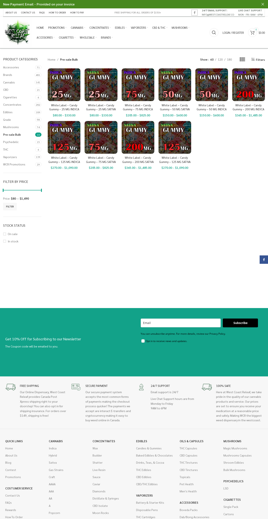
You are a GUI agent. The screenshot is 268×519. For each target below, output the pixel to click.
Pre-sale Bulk (12, 134)
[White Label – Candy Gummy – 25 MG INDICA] (64, 84)
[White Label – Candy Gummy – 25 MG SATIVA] (101, 84)
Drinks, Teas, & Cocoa (150, 462)
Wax (95, 448)
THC (5, 149)
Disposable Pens (147, 510)
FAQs (8, 502)
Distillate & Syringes (106, 498)
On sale (13, 234)
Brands (7, 75)
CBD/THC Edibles (147, 484)
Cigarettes (10, 97)
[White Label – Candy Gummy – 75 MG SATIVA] (101, 137)
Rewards (10, 510)
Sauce (96, 477)
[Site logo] (17, 32)
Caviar (96, 484)
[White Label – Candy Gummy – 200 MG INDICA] (248, 84)
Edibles (8, 112)
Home (51, 59)
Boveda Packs (189, 510)
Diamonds (99, 491)
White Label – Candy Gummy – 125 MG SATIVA (175, 160)
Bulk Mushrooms (234, 470)
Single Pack (230, 507)
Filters (260, 59)
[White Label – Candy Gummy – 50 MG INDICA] (211, 84)
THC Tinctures (189, 462)
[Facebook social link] (194, 12)
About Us (11, 455)
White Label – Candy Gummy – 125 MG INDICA (64, 160)
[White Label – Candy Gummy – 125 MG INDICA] (64, 137)
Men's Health (188, 491)
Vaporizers (10, 157)
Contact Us (12, 495)
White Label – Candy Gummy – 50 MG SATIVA (175, 107)
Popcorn (54, 513)
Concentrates (12, 104)
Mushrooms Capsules (237, 455)
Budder (97, 455)
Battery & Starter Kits (150, 502)
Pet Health (187, 484)
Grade (7, 119)
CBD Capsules (188, 455)
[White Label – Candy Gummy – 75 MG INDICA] (138, 84)
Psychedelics (233, 481)
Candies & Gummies (149, 448)
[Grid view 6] (242, 59)
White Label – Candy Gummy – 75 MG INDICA (138, 107)
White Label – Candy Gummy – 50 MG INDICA (212, 107)
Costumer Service (19, 488)
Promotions (13, 477)
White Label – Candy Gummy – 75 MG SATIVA (101, 160)
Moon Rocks (101, 513)
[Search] (213, 32)
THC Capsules (188, 448)
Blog (8, 462)
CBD (5, 89)
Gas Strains (56, 470)
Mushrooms (11, 127)
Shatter (98, 462)
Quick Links (14, 441)
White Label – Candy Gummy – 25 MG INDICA (64, 107)
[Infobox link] (218, 12)
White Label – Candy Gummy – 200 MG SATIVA (138, 160)
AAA (51, 491)
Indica (53, 448)
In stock (13, 241)
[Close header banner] (263, 4)
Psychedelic (11, 142)
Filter (10, 206)
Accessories (11, 67)
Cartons (228, 514)
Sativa (53, 462)
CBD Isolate (100, 505)
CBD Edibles (143, 477)
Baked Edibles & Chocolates (154, 455)
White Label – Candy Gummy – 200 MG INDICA (248, 107)
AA (50, 498)
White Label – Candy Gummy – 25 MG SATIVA (101, 107)
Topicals (185, 477)
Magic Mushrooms (235, 448)
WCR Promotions (14, 164)
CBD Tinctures (189, 470)
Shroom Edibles (233, 462)
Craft (52, 477)
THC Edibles (143, 470)
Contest (10, 470)
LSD (225, 488)
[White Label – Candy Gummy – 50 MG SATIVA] (174, 84)
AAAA (52, 484)
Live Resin (99, 470)
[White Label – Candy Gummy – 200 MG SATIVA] (138, 137)
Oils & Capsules (192, 441)
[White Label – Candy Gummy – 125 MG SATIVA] (174, 137)
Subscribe (240, 323)
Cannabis (9, 82)
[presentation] (172, 357)
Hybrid (53, 455)
